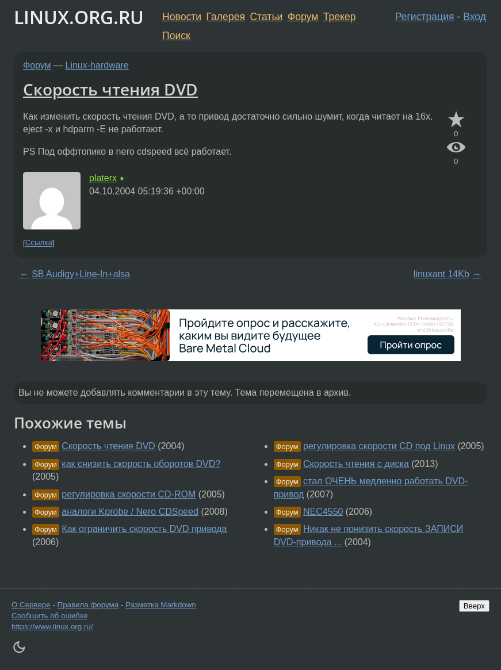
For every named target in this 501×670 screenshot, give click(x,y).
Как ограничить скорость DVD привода (144, 529)
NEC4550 (323, 511)
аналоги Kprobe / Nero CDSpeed (130, 511)
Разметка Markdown (160, 604)
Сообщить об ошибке (50, 615)
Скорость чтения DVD (110, 89)
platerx (103, 178)
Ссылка (38, 243)
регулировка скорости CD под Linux (379, 446)
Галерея (225, 16)
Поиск (176, 35)
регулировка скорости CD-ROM (129, 494)
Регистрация (424, 16)
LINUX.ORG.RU (79, 17)
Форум (303, 16)
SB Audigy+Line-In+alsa (81, 274)
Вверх (474, 606)
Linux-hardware (97, 65)
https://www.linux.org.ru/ (52, 626)
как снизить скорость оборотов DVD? (141, 464)
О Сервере (31, 604)
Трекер (339, 16)
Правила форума (88, 604)
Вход (474, 16)
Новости (181, 16)
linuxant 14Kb (441, 274)
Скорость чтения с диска (356, 464)
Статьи (266, 16)
